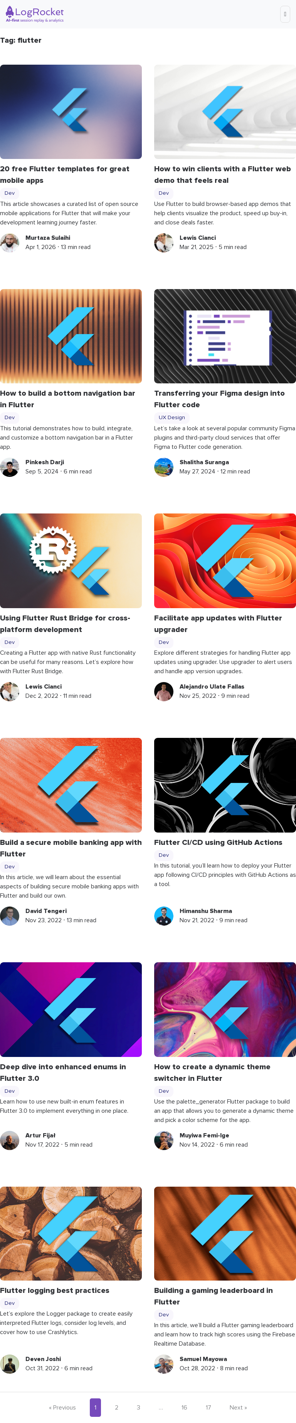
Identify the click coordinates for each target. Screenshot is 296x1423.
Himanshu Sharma (206, 911)
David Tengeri (46, 911)
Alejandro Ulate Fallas (212, 687)
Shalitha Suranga (204, 462)
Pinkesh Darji (44, 462)
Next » (238, 1408)
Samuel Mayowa (203, 1359)
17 (208, 1408)
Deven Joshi (43, 1359)
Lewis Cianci (198, 238)
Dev (10, 193)
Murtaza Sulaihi (47, 238)
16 (184, 1408)
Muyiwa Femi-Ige (204, 1135)
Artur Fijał (40, 1135)
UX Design (172, 417)
